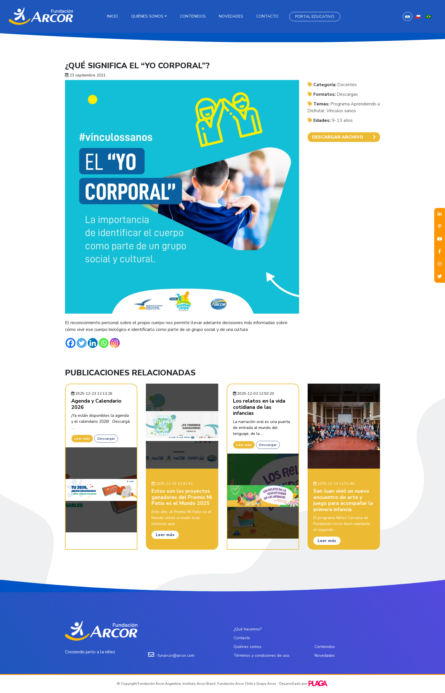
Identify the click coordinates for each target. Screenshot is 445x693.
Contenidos (193, 16)
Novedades (231, 16)
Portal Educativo (314, 16)
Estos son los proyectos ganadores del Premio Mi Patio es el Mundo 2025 (182, 497)
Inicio (112, 16)
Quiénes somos (147, 16)
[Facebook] (70, 343)
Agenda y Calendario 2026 (96, 404)
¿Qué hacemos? (248, 629)
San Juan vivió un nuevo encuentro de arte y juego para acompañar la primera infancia (343, 500)
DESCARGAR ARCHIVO (344, 137)
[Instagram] (115, 343)
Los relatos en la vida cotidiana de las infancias (259, 406)
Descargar (106, 438)
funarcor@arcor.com (176, 655)
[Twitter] (82, 343)
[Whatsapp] (104, 343)
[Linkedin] (93, 343)
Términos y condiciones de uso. (262, 655)
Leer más (82, 438)
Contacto (267, 16)
